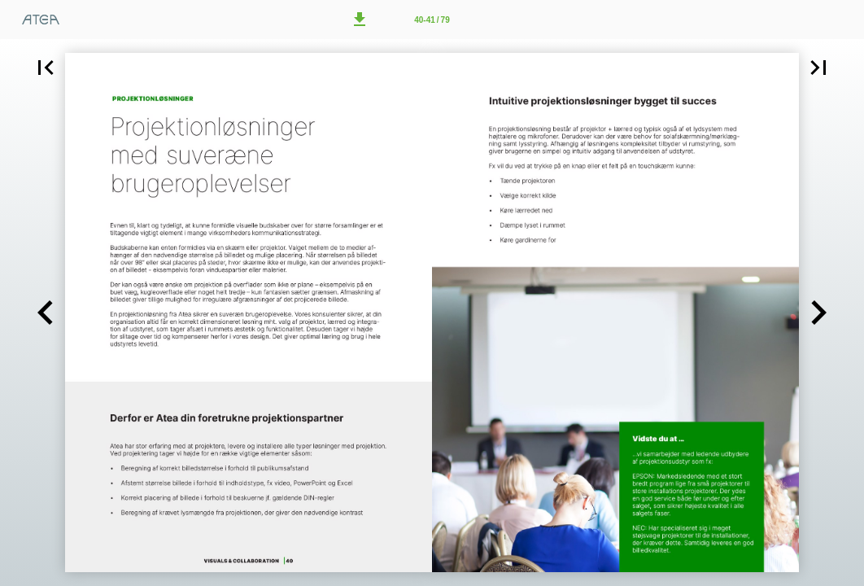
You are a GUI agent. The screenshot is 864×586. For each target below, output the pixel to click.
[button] (359, 19)
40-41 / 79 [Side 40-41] (431, 19)
